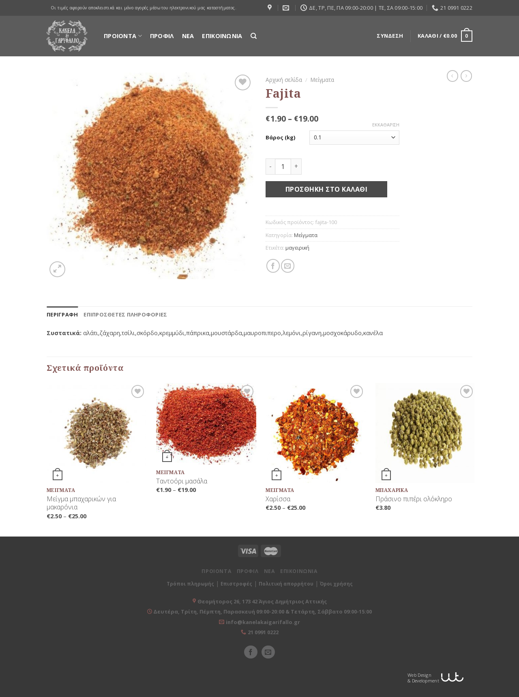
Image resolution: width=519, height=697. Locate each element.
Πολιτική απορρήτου (286, 584)
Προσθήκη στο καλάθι (326, 189)
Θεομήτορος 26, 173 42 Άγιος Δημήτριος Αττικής (262, 601)
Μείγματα (322, 79)
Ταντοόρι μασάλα (181, 481)
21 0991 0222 (263, 632)
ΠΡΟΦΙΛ (162, 36)
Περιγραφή (62, 314)
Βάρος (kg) (280, 137)
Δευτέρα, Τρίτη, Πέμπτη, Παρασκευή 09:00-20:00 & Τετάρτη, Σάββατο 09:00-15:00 (262, 611)
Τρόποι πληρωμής (190, 584)
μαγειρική (297, 247)
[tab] (62, 314)
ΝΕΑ (188, 36)
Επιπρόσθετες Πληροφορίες (125, 314)
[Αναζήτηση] (254, 36)
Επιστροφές (236, 584)
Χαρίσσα (278, 499)
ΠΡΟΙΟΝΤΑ (123, 36)
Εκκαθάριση (385, 125)
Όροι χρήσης (336, 584)
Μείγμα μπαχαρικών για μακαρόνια (81, 503)
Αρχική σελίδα (284, 79)
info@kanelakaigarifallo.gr (263, 622)
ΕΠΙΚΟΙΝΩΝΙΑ (222, 36)
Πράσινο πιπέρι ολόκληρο (413, 499)
